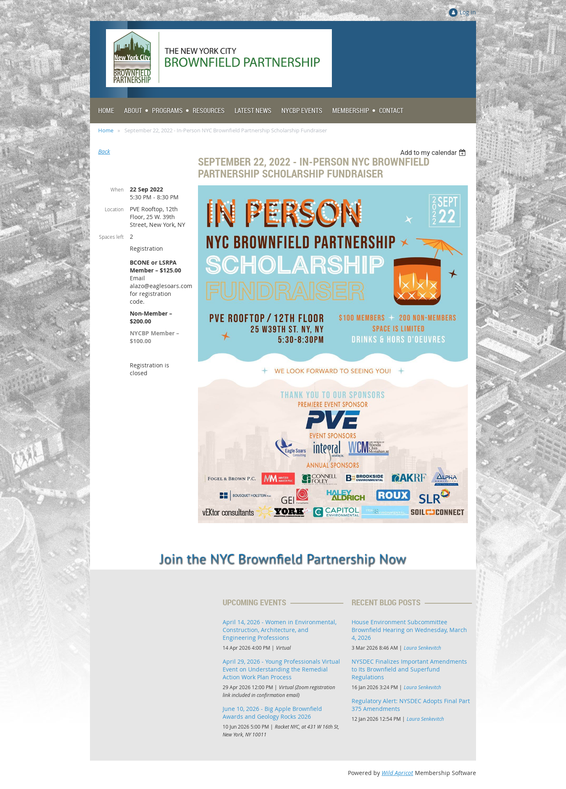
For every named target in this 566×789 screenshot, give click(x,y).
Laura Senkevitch (422, 647)
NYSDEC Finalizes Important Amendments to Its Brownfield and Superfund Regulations (409, 669)
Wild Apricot (397, 773)
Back (104, 151)
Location (114, 209)
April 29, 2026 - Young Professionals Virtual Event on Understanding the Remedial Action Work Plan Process (281, 669)
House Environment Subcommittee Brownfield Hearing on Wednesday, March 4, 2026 (409, 629)
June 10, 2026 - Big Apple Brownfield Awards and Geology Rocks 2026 (272, 712)
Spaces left (111, 236)
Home (105, 130)
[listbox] (434, 153)
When (117, 189)
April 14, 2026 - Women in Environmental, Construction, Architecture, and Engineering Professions (279, 629)
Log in (468, 12)
